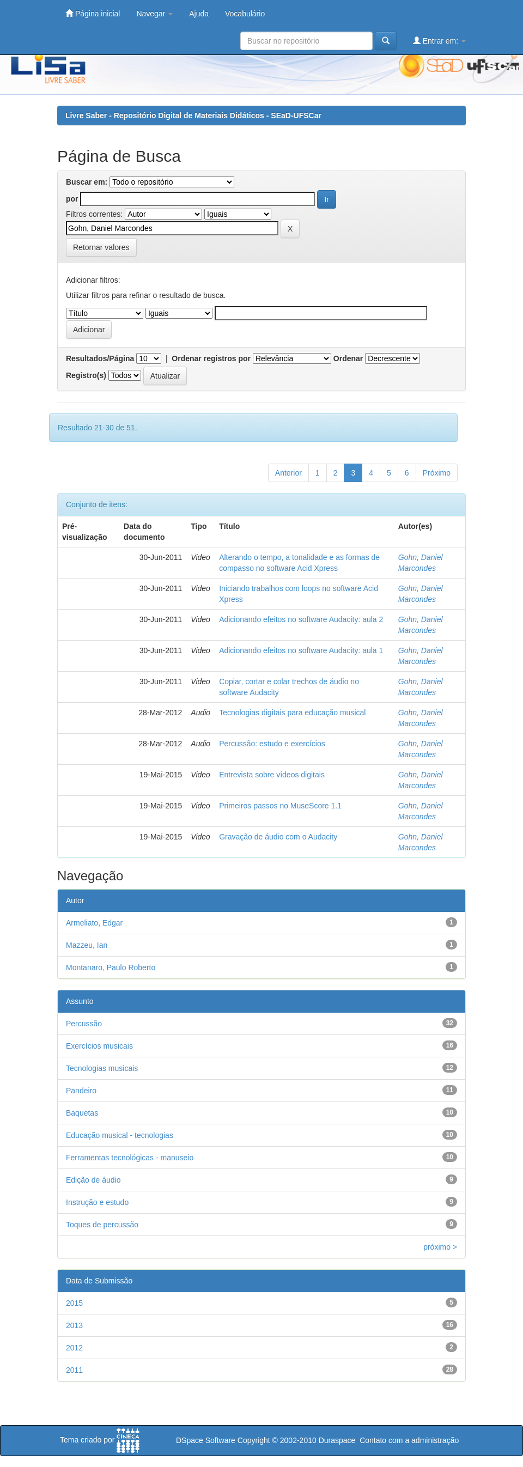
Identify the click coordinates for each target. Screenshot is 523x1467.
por (72, 198)
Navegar (154, 13)
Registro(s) (86, 375)
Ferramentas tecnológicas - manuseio (129, 1157)
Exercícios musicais (99, 1046)
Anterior (288, 472)
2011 (74, 1370)
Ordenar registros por (211, 358)
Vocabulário (245, 13)
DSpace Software (205, 1440)
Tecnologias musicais (102, 1068)
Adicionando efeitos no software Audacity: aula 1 (301, 650)
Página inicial (92, 13)
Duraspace (337, 1440)
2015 (74, 1303)
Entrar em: (439, 40)
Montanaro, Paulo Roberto (110, 967)
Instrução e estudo (97, 1202)
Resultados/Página (100, 358)
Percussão (84, 1023)
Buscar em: (86, 182)
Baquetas (82, 1113)
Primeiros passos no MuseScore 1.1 (280, 805)
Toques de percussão (102, 1224)
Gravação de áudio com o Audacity (278, 836)
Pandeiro (81, 1090)
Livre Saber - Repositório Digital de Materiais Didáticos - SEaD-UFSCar (193, 115)
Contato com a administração (409, 1440)
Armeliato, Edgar (94, 922)
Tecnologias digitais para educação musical (292, 712)
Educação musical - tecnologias (119, 1135)
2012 (74, 1347)
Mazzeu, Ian (86, 945)
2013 (74, 1325)
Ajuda (199, 13)
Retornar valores (101, 247)
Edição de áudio (93, 1180)
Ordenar (348, 358)
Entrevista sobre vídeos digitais (272, 774)
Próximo (437, 472)
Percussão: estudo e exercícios (272, 743)
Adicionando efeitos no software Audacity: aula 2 (301, 619)
